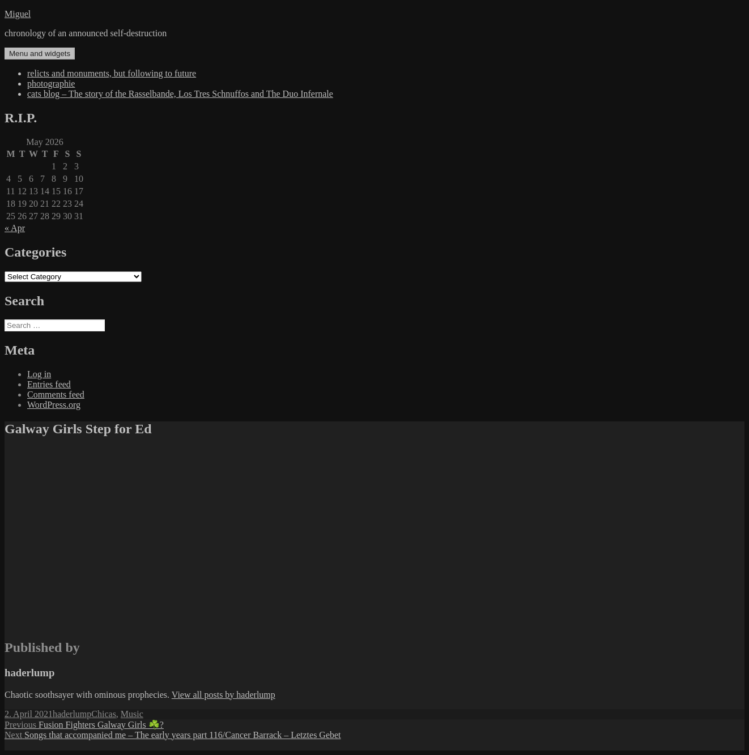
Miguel (18, 14)
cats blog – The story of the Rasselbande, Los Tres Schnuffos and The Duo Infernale (180, 94)
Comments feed (55, 394)
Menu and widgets (39, 53)
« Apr (15, 228)
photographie (51, 83)
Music (132, 714)
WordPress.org (53, 405)
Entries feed (49, 384)
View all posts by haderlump (223, 694)
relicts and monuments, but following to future (111, 73)
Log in (39, 374)
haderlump (72, 714)
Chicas (103, 714)
